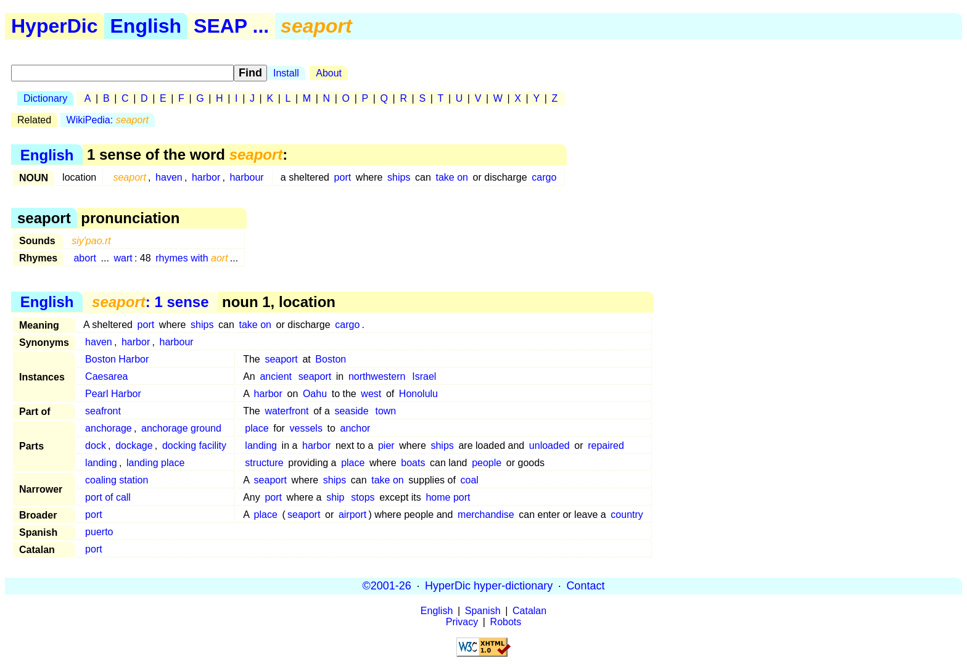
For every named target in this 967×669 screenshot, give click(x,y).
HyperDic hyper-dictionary (489, 586)
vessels (306, 428)
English (146, 26)
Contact (585, 586)
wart (123, 258)
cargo (544, 177)
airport (352, 514)
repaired (606, 445)
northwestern (377, 376)
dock (95, 445)
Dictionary (45, 98)
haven (169, 177)
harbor (206, 177)
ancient (276, 376)
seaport (281, 359)
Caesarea (106, 376)
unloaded (549, 445)
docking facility (194, 445)
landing (261, 445)
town (385, 411)
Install (286, 73)
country (627, 514)
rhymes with (191, 258)
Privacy (462, 622)
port (343, 177)
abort (84, 258)
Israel (424, 376)
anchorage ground (181, 428)
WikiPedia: (108, 120)
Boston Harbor (117, 359)
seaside (351, 411)
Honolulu (418, 393)
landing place (155, 463)
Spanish (483, 610)
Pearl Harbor (113, 393)
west (371, 393)
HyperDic (54, 26)
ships (398, 177)
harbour (246, 177)
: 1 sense (150, 301)
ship (335, 497)
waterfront (286, 411)
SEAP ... (231, 26)
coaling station (116, 480)
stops (362, 497)
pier (386, 445)
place (256, 428)
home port (448, 497)
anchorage (108, 428)
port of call (108, 497)
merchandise (486, 514)
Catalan (529, 610)
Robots (506, 622)
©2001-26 (387, 586)
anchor (355, 428)
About (329, 73)
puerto (99, 532)
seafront (103, 411)
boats (413, 463)
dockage (134, 445)
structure (264, 463)
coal (469, 480)
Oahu (315, 393)
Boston (330, 359)
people (486, 463)
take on (451, 177)
